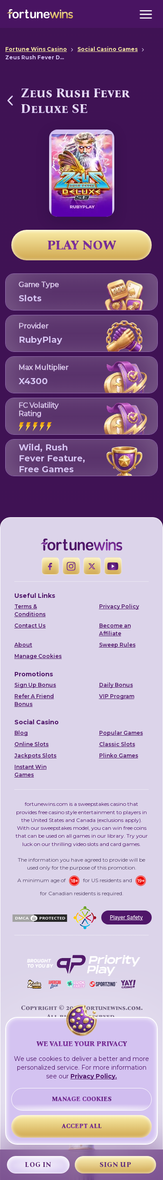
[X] (92, 566)
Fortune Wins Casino (36, 49)
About (23, 644)
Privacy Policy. (93, 1076)
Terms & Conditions (30, 610)
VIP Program (116, 696)
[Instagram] (71, 566)
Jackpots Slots (35, 755)
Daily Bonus (116, 685)
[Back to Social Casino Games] (10, 100)
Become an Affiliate (115, 629)
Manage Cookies (38, 656)
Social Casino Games (107, 49)
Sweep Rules (117, 644)
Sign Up (115, 1164)
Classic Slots (117, 744)
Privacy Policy (119, 606)
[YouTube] (113, 566)
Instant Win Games (30, 771)
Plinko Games (118, 755)
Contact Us (30, 625)
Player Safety (126, 917)
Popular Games (121, 733)
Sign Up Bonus (35, 685)
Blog (21, 733)
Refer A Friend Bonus (34, 700)
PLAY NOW (81, 245)
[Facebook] (50, 566)
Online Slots (31, 744)
